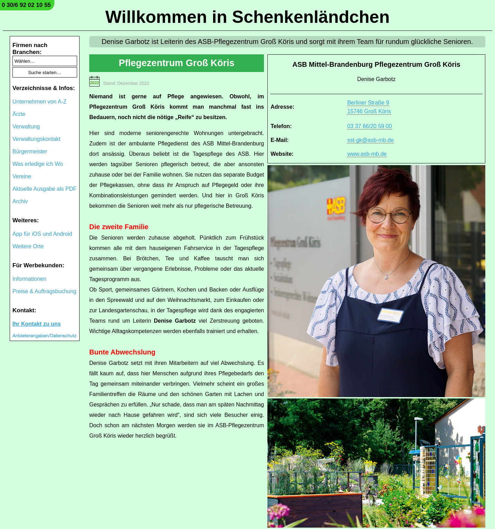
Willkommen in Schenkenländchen (248, 17)
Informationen (29, 279)
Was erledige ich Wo (37, 164)
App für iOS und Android (42, 234)
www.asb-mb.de (367, 154)
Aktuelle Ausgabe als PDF (44, 189)
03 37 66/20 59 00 (369, 126)
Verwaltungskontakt (36, 139)
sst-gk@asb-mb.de (370, 140)
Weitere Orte (28, 246)
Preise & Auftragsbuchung (44, 291)
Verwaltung (26, 126)
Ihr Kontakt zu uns (36, 324)
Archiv (20, 201)
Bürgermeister (29, 151)
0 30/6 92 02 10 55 (26, 5)
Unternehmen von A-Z (39, 102)
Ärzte (18, 114)
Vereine (21, 176)
